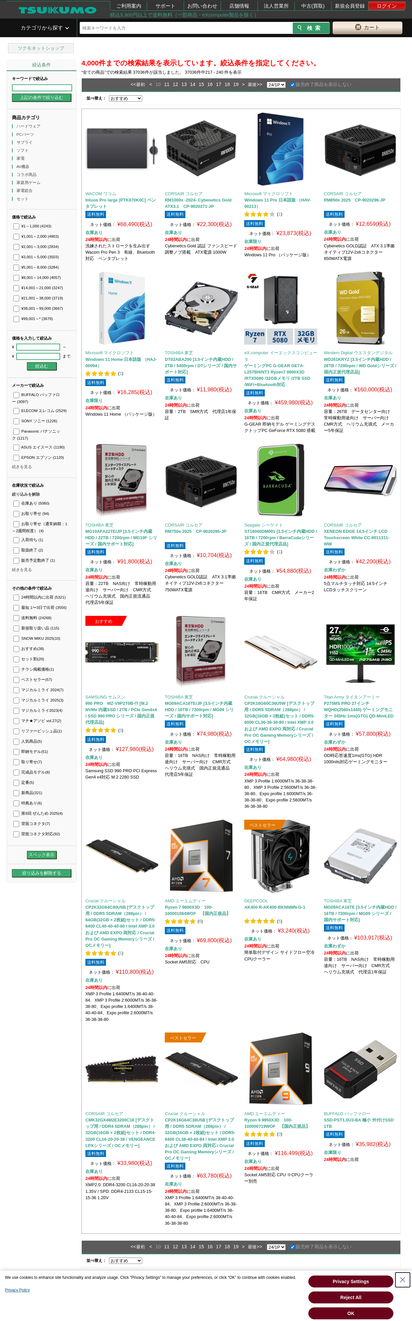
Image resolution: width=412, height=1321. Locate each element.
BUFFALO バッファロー (347, 1113)
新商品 (27, 793)
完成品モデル (31, 772)
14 (192, 84)
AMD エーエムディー (185, 900)
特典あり (27, 803)
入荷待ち (28, 540)
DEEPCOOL (256, 900)
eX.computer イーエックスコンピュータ (280, 356)
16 (210, 84)
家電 (21, 158)
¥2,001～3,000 (36, 247)
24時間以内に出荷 (39, 597)
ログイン (387, 6)
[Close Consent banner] (402, 1280)
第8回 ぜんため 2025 (38, 813)
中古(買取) (313, 6)
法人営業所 (276, 6)
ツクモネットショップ (41, 48)
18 (227, 84)
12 (175, 84)
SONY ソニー (35, 421)
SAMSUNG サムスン (105, 697)
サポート (165, 6)
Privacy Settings (351, 1281)
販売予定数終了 (34, 560)
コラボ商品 (27, 175)
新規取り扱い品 (36, 628)
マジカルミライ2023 (37, 710)
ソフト (23, 150)
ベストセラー (32, 680)
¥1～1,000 (32, 226)
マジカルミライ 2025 (38, 700)
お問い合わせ (202, 6)
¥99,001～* (33, 319)
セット (23, 199)
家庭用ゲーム (29, 183)
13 (184, 84)
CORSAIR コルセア (184, 193)
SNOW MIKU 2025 (36, 638)
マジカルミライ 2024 (38, 690)
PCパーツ (26, 134)
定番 (23, 782)
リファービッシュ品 (37, 731)
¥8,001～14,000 (37, 278)
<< (133, 84)
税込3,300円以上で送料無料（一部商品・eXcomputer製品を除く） (184, 15)
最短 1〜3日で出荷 (40, 608)
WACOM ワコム (100, 193)
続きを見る (22, 467)
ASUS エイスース (39, 447)
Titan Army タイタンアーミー (352, 697)
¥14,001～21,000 (38, 288)
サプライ (25, 142)
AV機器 (24, 167)
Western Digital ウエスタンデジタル (358, 352)
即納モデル (30, 752)
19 (236, 84)
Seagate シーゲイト (263, 525)
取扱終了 (28, 550)
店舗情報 (239, 6)
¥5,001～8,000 (36, 267)
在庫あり (31, 503)
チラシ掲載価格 (33, 669)
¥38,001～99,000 (38, 308)
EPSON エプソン (38, 457)
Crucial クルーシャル (264, 697)
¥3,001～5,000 (36, 257)
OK (351, 1313)
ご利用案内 (128, 6)
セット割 (28, 659)
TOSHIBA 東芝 (179, 352)
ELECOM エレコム (40, 411)
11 (166, 84)
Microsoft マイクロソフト (268, 193)
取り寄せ (27, 762)
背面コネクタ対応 (36, 834)
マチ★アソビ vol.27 (37, 721)
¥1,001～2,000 (36, 236)
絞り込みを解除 (26, 494)
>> (259, 84)
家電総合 (25, 191)
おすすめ (28, 649)
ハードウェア (29, 126)
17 (218, 84)
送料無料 (32, 618)
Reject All (350, 1297)
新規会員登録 (350, 6)
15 (201, 84)
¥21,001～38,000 (38, 298)
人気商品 (27, 741)
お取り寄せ (31, 514)
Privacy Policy (17, 1290)
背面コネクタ (31, 824)
